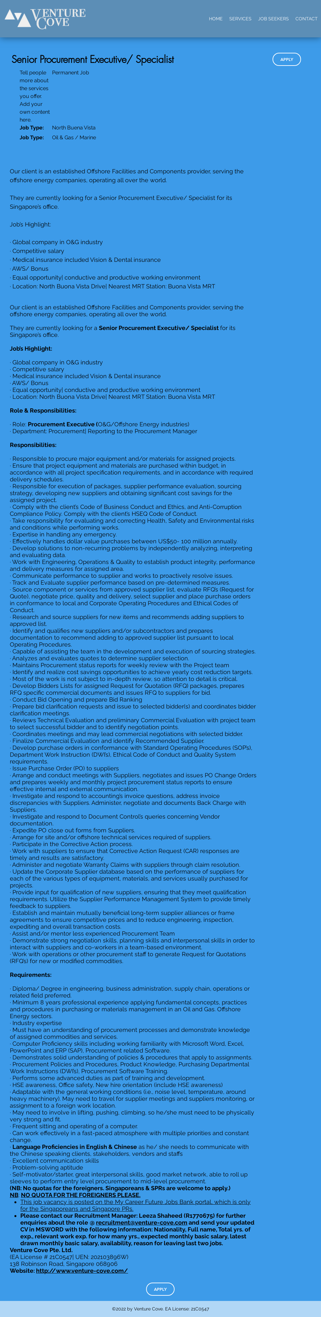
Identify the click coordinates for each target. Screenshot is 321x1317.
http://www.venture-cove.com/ (82, 1270)
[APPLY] (287, 59)
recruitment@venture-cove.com (141, 1222)
